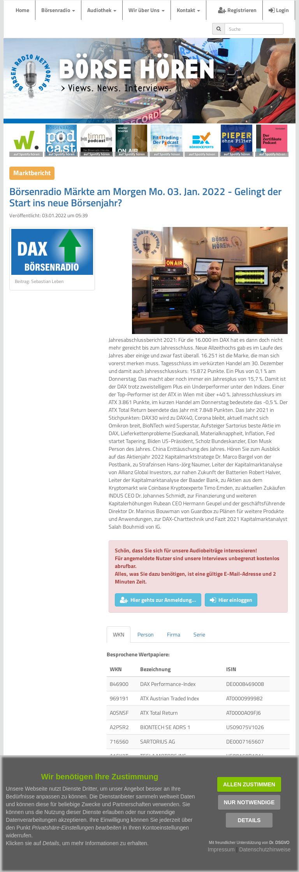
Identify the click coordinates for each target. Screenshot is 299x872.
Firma (173, 634)
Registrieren (237, 10)
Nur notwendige (249, 802)
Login (279, 10)
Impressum (221, 849)
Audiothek (101, 10)
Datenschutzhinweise (264, 849)
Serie (199, 634)
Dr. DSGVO (279, 842)
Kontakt (188, 10)
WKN (118, 634)
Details (249, 820)
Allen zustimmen (249, 784)
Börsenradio (58, 10)
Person (145, 634)
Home (22, 10)
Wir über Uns (146, 10)
